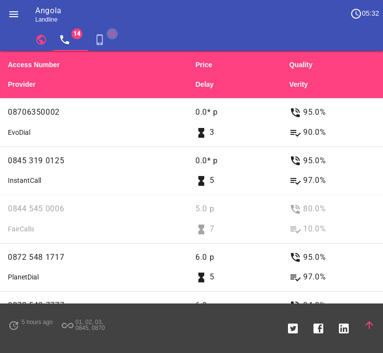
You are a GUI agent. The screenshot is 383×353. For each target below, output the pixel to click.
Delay (204, 84)
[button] (13, 13)
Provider (22, 84)
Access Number (34, 65)
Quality (300, 65)
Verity (298, 84)
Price (203, 65)
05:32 (364, 14)
